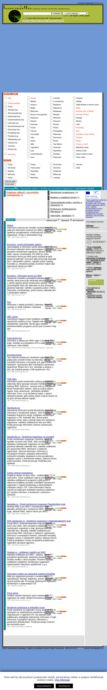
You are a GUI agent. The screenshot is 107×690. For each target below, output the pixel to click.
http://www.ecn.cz (18, 268)
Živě (9, 302)
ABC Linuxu (12, 316)
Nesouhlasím (44, 686)
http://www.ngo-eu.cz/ (20, 372)
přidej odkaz (28, 21)
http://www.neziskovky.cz (21, 429)
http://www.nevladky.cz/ (20, 514)
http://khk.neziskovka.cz (21, 545)
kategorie (97, 268)
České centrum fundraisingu (20, 473)
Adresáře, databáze (60, 215)
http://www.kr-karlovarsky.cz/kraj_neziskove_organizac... (33, 348)
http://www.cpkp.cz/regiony (22, 627)
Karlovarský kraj (14, 338)
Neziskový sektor (29, 189)
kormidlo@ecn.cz (97, 648)
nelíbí (59, 231)
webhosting (12, 648)
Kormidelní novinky (94, 295)
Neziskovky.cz (13, 408)
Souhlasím (64, 686)
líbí (54, 231)
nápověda (59, 21)
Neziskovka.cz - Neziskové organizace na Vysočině (30, 437)
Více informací (62, 680)
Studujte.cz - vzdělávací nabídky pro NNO (26, 552)
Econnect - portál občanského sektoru (24, 244)
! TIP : (25, 18)
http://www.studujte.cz (20, 567)
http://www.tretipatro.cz (20, 401)
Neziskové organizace (62, 192)
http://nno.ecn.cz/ (18, 295)
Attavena (99, 3)
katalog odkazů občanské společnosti (51, 9)
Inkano (10, 225)
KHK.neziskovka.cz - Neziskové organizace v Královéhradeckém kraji (39, 521)
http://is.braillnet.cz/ (19, 586)
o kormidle (50, 21)
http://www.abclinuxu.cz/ (21, 331)
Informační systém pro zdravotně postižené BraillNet (31, 574)
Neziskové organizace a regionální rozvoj (26, 607)
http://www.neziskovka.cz (21, 466)
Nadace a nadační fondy (63, 197)
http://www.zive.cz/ (19, 309)
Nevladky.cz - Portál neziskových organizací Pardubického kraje (36, 504)
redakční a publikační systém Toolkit (41, 648)
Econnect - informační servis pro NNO (24, 276)
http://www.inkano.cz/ (20, 237)
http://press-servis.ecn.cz (21, 600)
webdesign (22, 648)
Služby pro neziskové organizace (57, 189)
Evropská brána (14, 355)
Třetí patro (12, 379)
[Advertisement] (32, 58)
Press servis (12, 593)
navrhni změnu (39, 21)
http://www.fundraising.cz (21, 497)
